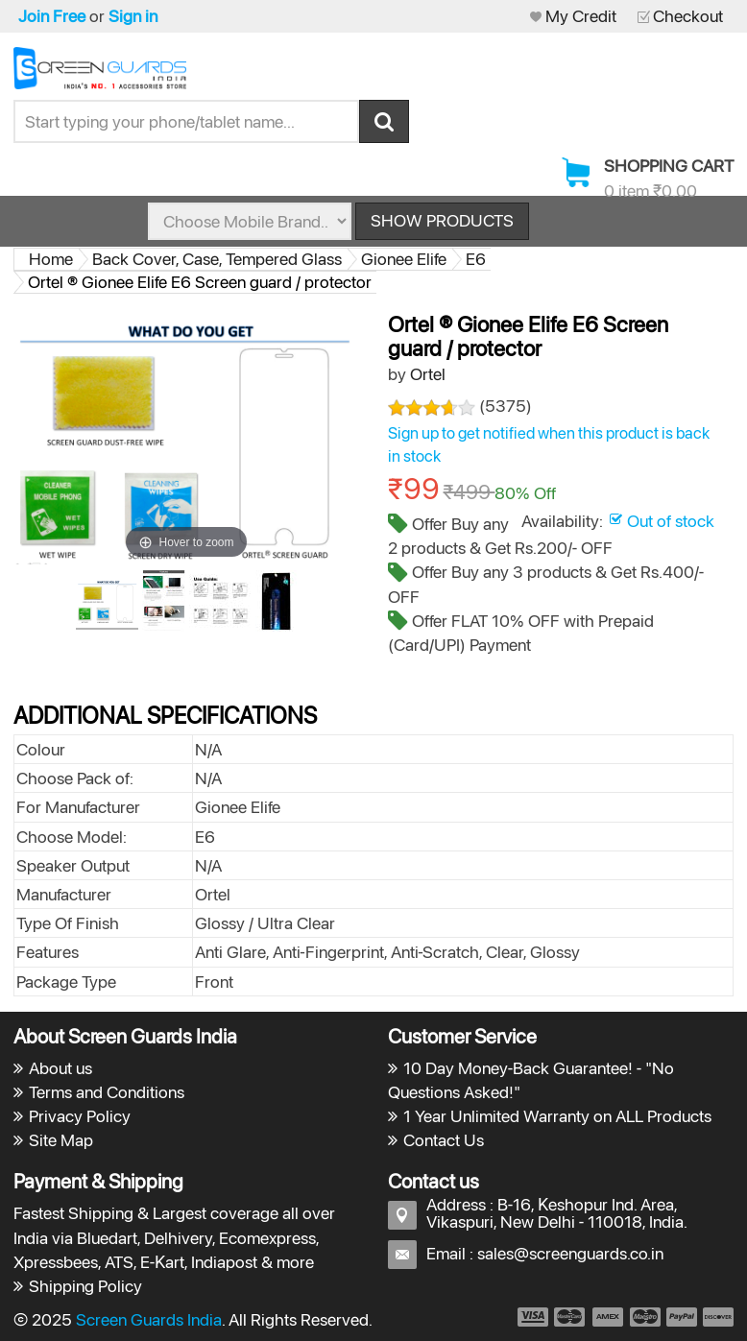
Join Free (51, 16)
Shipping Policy (85, 1286)
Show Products (442, 220)
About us (60, 1068)
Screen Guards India (149, 1319)
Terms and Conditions (106, 1092)
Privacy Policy (80, 1116)
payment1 (532, 1317)
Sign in (132, 16)
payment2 (570, 1317)
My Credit (580, 16)
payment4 (647, 1317)
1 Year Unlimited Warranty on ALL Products (557, 1116)
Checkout (688, 16)
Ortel (428, 374)
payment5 (681, 1317)
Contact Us (443, 1140)
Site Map (61, 1140)
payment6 (716, 1317)
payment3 (608, 1317)
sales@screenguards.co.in (570, 1253)
